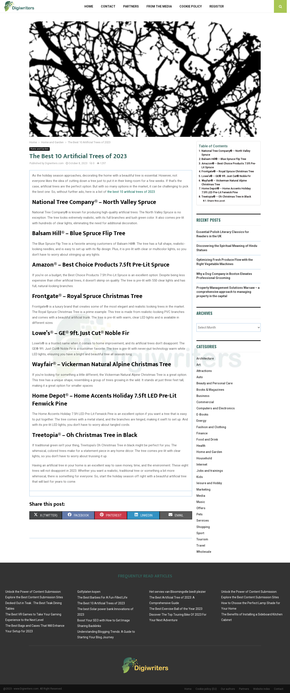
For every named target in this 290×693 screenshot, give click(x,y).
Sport (200, 533)
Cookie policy (190, 6)
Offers (200, 508)
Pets (199, 514)
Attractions (204, 371)
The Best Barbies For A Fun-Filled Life (102, 597)
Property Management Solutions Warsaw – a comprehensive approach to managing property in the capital (228, 292)
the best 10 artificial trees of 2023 (131, 192)
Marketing (203, 489)
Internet (201, 464)
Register (216, 6)
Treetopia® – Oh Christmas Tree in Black (226, 196)
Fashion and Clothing (211, 427)
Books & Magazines (210, 389)
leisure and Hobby (209, 483)
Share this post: (216, 200)
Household (204, 458)
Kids (199, 477)
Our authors (228, 688)
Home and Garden (39, 149)
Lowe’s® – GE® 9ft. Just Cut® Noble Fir (226, 176)
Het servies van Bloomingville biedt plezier (177, 591)
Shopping (203, 527)
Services (202, 520)
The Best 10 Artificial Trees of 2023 (101, 603)
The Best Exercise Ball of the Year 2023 (175, 608)
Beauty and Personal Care (214, 383)
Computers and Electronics (215, 408)
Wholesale (203, 551)
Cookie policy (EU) (206, 688)
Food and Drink (207, 439)
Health (200, 445)
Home (88, 6)
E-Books (202, 414)
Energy (201, 420)
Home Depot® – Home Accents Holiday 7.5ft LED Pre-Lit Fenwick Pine (226, 190)
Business (202, 396)
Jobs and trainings (209, 470)
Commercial (205, 402)
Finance (202, 433)
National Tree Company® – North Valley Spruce (226, 152)
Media (200, 495)
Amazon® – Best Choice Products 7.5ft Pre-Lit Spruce (229, 165)
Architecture (205, 358)
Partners (131, 6)
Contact (108, 6)
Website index (261, 688)
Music (200, 502)
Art (198, 364)
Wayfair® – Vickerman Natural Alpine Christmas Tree (224, 182)
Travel (200, 545)
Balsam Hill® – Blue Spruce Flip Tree (224, 159)
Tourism (202, 539)
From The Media (159, 6)
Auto (199, 377)
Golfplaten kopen (88, 591)
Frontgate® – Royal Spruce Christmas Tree (228, 171)
